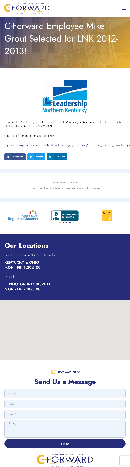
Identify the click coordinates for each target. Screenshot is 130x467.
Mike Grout (26, 130)
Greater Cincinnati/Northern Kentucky (34, 262)
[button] (15, 164)
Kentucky (11, 284)
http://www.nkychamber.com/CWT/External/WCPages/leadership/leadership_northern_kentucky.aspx (67, 153)
